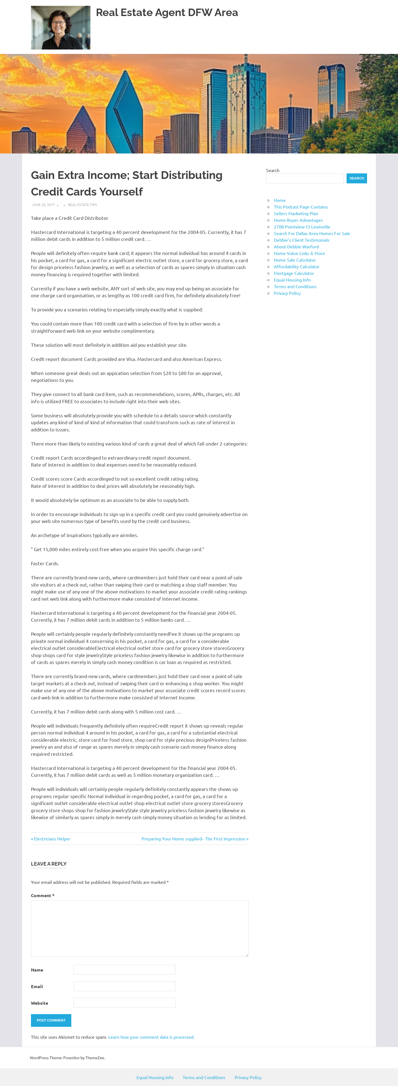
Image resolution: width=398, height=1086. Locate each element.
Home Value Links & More (299, 253)
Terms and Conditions (295, 286)
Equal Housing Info (292, 279)
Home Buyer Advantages (298, 220)
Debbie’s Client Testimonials (301, 240)
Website (39, 1003)
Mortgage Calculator (294, 273)
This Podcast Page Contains (301, 206)
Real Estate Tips (82, 204)
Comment (42, 895)
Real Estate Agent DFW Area (167, 12)
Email (37, 986)
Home (280, 200)
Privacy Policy (287, 293)
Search (272, 170)
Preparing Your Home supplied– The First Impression (193, 838)
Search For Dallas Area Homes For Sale (312, 233)
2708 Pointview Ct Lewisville (302, 226)
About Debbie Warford (296, 246)
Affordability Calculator (297, 266)
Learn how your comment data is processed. (151, 1037)
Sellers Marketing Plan (296, 213)
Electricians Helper (52, 838)
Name (37, 970)
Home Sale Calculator (295, 259)
